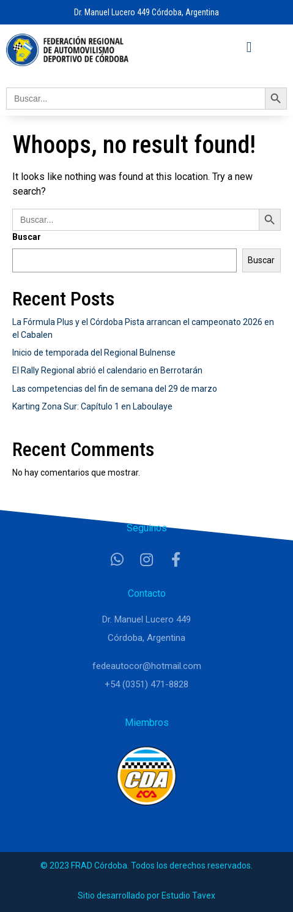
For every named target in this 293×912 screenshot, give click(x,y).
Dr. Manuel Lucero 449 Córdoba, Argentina (146, 12)
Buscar (26, 237)
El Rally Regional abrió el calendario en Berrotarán (107, 370)
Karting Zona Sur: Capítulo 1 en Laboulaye (92, 406)
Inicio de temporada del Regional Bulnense (94, 352)
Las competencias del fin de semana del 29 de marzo (114, 389)
